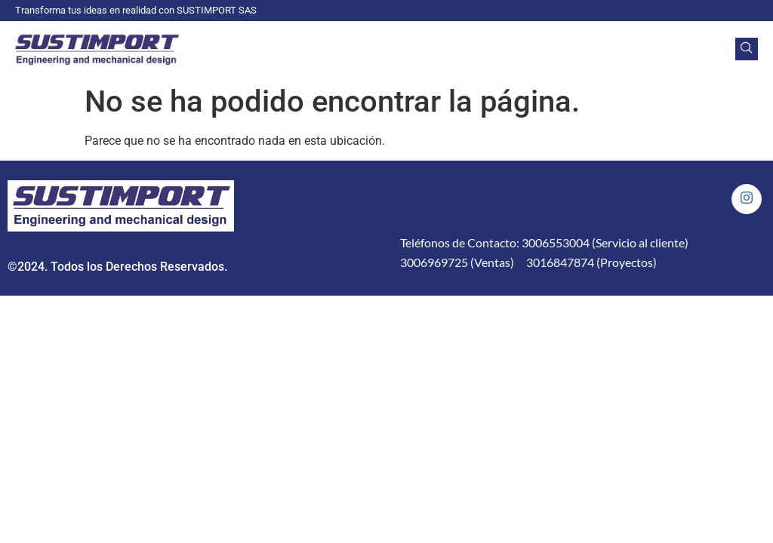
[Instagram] (746, 199)
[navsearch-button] (746, 49)
